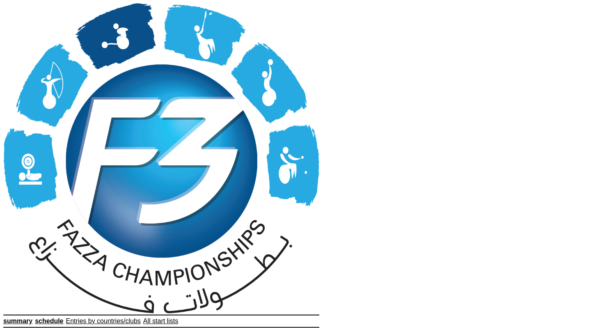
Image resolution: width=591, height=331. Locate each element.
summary (17, 320)
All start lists (160, 320)
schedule (49, 320)
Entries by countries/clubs (103, 320)
